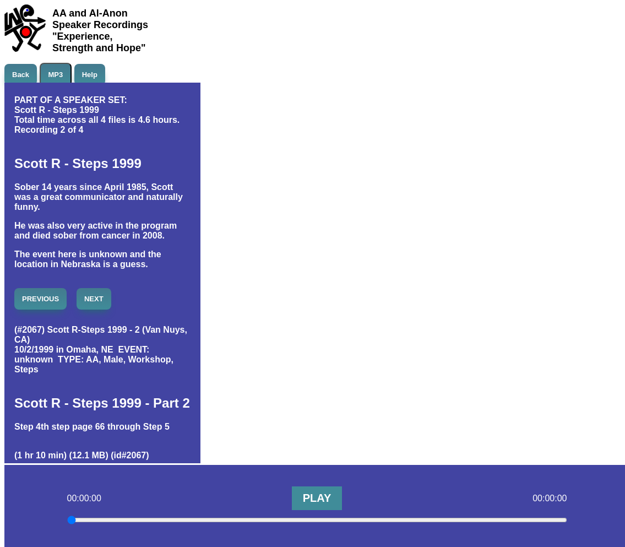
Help (89, 75)
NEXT (94, 299)
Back (20, 75)
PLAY (317, 498)
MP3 (55, 75)
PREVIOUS (40, 299)
